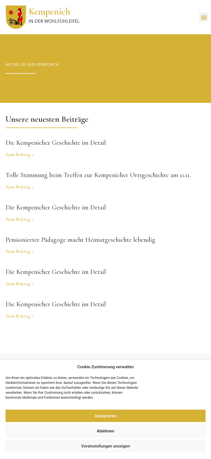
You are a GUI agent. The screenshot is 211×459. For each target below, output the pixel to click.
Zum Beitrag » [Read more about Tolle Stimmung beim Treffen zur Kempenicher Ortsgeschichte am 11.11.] (19, 187)
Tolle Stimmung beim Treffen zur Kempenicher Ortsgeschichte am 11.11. (98, 175)
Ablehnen (105, 431)
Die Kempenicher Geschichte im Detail (55, 143)
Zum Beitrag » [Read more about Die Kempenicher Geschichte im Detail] (19, 154)
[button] (203, 17)
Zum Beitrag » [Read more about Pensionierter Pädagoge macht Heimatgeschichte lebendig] (19, 251)
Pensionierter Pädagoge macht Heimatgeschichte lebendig (80, 240)
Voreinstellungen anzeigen (105, 446)
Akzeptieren (105, 415)
